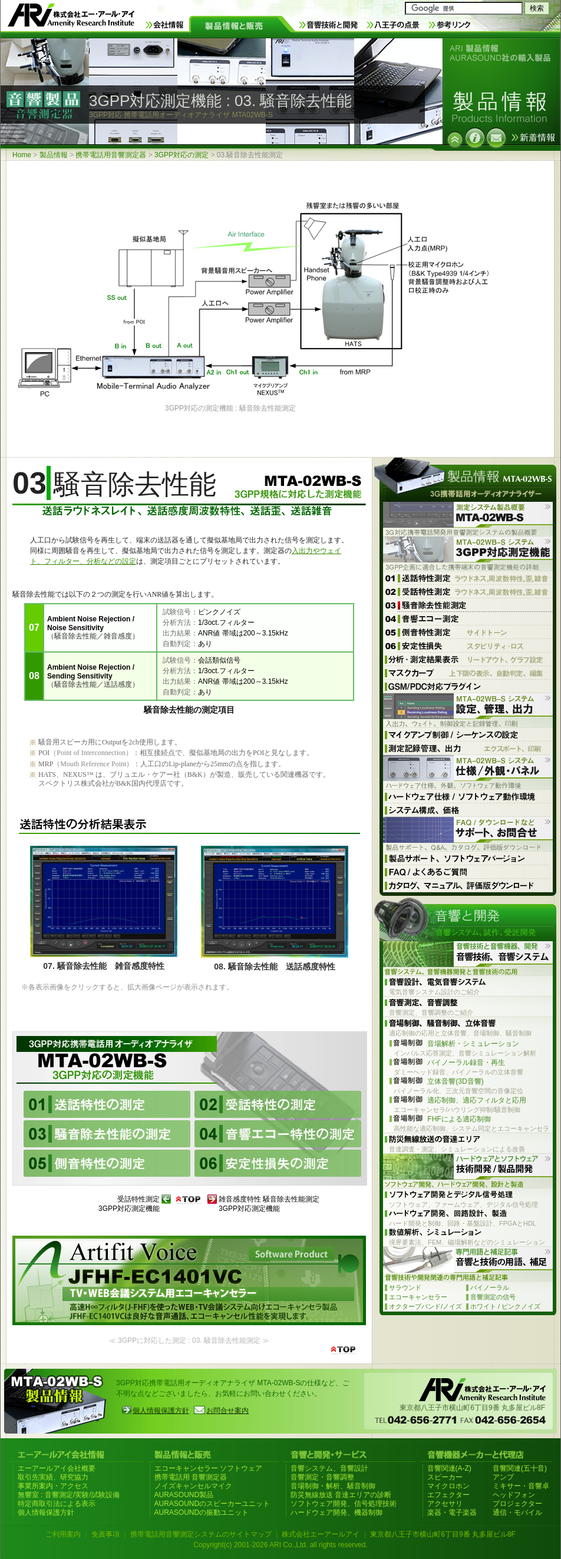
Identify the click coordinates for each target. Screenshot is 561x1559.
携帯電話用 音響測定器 (190, 1477)
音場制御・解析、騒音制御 (333, 1486)
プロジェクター (517, 1504)
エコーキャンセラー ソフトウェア (208, 1468)
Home (21, 155)
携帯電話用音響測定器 (110, 155)
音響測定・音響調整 (322, 1477)
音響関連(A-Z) (449, 1468)
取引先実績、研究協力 (53, 1477)
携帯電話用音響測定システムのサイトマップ (201, 1534)
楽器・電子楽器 (452, 1512)
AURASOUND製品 (184, 1495)
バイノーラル (489, 1287)
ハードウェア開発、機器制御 (336, 1512)
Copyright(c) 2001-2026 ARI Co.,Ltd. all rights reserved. (280, 1545)
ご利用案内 (63, 1534)
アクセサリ (445, 1504)
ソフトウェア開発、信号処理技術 (344, 1504)
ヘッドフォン (514, 1495)
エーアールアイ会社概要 (56, 1468)
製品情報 (53, 155)
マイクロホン (448, 1486)
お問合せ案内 (227, 1410)
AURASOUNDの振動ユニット (201, 1512)
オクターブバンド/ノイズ (425, 1306)
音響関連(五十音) (520, 1468)
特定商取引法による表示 (56, 1504)
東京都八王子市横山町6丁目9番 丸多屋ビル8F (443, 1534)
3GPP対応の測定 (181, 155)
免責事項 (105, 1534)
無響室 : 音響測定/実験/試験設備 (69, 1495)
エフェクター (448, 1495)
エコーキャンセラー (418, 1296)
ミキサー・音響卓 (521, 1486)
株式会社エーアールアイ (320, 1534)
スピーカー (445, 1477)
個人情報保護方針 (161, 1410)
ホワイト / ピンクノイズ (505, 1306)
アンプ (503, 1477)
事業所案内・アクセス (53, 1486)
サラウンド (405, 1287)
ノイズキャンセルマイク (193, 1486)
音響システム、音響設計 (329, 1468)
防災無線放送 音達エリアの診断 (341, 1495)
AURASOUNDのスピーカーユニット (212, 1504)
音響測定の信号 (493, 1296)
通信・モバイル (517, 1512)
